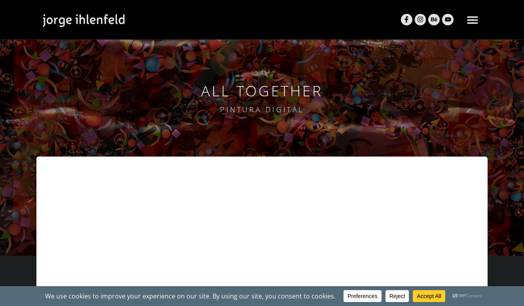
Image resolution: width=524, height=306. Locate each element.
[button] (472, 20)
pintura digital (262, 109)
